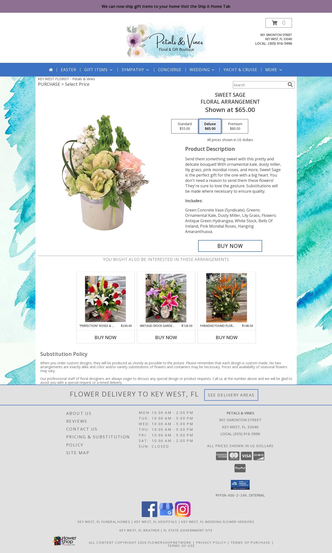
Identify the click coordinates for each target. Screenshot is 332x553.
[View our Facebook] (149, 515)
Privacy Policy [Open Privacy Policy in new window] (211, 542)
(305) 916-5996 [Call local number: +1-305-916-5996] (280, 43)
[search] (290, 84)
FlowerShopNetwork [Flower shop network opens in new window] (170, 542)
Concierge (170, 69)
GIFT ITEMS (99, 69)
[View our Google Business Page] (166, 515)
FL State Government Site (188, 530)
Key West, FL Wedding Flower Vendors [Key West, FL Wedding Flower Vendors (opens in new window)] (217, 521)
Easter (68, 69)
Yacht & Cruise (240, 69)
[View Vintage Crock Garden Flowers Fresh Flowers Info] (166, 297)
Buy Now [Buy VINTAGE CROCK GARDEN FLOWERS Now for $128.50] (166, 337)
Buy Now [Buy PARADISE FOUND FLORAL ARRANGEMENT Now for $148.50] (227, 337)
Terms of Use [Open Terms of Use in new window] (181, 545)
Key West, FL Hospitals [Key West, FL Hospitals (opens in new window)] (155, 521)
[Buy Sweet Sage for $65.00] (230, 246)
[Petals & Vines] (166, 40)
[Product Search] (259, 84)
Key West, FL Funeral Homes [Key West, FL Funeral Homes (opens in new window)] (104, 521)
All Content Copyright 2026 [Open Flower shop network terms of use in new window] (118, 542)
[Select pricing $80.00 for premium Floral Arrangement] (235, 126)
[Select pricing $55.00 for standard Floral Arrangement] (184, 126)
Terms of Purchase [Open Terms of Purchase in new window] (250, 542)
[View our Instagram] (183, 515)
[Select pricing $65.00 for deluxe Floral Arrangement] (210, 126)
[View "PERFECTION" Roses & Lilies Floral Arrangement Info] (105, 297)
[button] (279, 23)
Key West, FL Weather (139, 530)
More (274, 69)
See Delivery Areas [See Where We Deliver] (231, 395)
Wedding (203, 69)
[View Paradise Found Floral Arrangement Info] (226, 297)
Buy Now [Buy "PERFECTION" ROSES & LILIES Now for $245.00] (106, 337)
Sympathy (136, 69)
